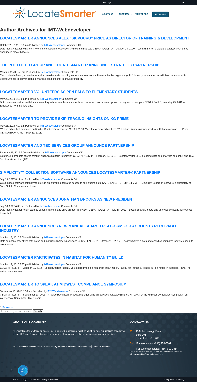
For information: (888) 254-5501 (153, 343)
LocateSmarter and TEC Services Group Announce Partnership (67, 145)
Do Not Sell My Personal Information (60, 347)
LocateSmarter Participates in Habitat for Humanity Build (61, 257)
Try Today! (160, 14)
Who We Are (143, 14)
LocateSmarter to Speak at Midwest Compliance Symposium (63, 284)
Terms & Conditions (101, 347)
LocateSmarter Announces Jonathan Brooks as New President (67, 199)
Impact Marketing (177, 379)
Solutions (109, 14)
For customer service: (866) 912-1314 (157, 348)
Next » (9, 307)
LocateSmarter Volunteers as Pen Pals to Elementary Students (69, 92)
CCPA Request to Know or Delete (27, 347)
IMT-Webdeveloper (54, 45)
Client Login (106, 3)
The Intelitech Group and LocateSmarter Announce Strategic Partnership (79, 65)
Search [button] (38, 311)
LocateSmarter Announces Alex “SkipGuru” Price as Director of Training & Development (94, 38)
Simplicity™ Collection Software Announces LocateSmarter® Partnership (80, 172)
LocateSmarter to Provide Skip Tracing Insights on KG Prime (64, 119)
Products (125, 14)
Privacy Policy (84, 347)
